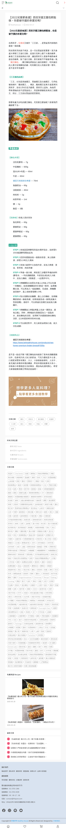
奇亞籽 (10, 473)
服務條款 (19, 771)
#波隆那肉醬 (46, 596)
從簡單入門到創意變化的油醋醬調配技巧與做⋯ (27, 747)
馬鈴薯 (25, 485)
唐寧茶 (10, 623)
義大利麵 (32, 531)
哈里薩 (18, 627)
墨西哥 (15, 516)
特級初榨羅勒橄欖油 (41, 558)
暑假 (45, 512)
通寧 (16, 500)
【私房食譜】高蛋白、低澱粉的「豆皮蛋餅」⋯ (27, 743)
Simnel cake (12, 647)
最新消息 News (16, 446)
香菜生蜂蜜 (12, 654)
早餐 (9, 608)
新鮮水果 (39, 512)
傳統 (34, 581)
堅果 (24, 627)
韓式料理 (22, 647)
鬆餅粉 (49, 631)
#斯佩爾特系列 (13, 612)
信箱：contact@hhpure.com (12, 799)
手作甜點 (31, 616)
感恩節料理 (39, 623)
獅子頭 (26, 489)
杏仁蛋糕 (52, 643)
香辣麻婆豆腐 (37, 519)
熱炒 (47, 527)
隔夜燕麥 (55, 604)
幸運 (29, 424)
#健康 (55, 608)
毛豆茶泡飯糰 (34, 639)
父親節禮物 (22, 616)
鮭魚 (14, 489)
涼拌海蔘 (11, 546)
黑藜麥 (29, 481)
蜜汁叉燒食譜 (52, 523)
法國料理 (18, 539)
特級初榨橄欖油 (43, 473)
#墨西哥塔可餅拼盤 (36, 604)
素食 (21, 612)
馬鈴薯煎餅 (19, 662)
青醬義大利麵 (41, 531)
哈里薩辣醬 (52, 477)
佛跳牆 (10, 631)
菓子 (23, 581)
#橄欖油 (32, 600)
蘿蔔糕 (10, 496)
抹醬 (40, 516)
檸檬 (9, 504)
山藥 (37, 631)
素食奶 (49, 562)
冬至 (46, 627)
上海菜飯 (11, 481)
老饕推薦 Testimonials (18, 459)
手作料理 (41, 612)
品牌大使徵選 (41, 771)
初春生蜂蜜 (12, 635)
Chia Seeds (19, 473)
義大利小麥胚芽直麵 (15, 666)
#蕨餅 (29, 589)
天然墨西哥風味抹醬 (15, 519)
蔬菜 (9, 535)
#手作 (19, 593)
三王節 (13, 424)
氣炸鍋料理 (12, 527)
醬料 (56, 504)
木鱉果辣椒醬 (39, 527)
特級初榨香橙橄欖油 (36, 654)
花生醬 (10, 585)
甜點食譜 (50, 493)
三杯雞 (53, 558)
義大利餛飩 (22, 635)
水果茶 (41, 508)
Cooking (11, 581)
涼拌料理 (50, 543)
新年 (38, 477)
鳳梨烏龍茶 (44, 639)
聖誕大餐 (32, 535)
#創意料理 (42, 589)
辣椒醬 (30, 527)
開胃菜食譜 (31, 546)
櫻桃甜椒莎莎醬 (50, 654)
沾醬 (23, 546)
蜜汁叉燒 (36, 523)
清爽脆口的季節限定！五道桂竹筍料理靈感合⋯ (27, 756)
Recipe (46, 577)
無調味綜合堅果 (27, 562)
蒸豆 (14, 535)
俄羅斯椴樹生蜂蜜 (26, 504)
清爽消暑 (30, 512)
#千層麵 (10, 600)
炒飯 (9, 516)
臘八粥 (17, 631)
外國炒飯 (33, 516)
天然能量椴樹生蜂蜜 (41, 554)
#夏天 (10, 596)
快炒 (53, 527)
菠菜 (29, 647)
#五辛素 (26, 596)
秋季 (9, 573)
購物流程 (12, 780)
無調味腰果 (12, 566)
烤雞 (52, 473)
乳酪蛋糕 (55, 616)
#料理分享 (50, 600)
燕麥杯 (47, 604)
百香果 (15, 504)
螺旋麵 (55, 650)
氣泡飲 (10, 500)
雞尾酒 (38, 500)
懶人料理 (48, 539)
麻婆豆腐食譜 (48, 519)
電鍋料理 (25, 631)
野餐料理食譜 (12, 550)
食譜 (26, 473)
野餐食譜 (22, 550)
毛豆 (14, 620)
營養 (45, 569)
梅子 (40, 647)
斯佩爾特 (49, 623)
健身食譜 (21, 554)
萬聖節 (49, 566)
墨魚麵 (41, 658)
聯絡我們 (5, 771)
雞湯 (19, 485)
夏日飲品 (34, 508)
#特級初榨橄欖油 (21, 600)
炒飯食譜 (47, 516)
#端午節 (21, 589)
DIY (43, 493)
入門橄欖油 (44, 662)
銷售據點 (26, 771)
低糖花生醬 (22, 493)
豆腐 (21, 523)
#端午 (50, 589)
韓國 (18, 581)
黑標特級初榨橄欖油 (22, 508)
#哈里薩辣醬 (12, 604)
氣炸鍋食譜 (22, 527)
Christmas (38, 577)
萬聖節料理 (12, 569)
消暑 (56, 512)
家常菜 (10, 523)
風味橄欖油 (12, 485)
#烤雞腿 (10, 627)
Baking (53, 577)
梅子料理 (29, 650)
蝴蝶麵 (35, 662)
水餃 (17, 546)
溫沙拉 (51, 531)
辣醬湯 (10, 543)
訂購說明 (19, 780)
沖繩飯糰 (31, 550)
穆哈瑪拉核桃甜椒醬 (15, 639)
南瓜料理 (26, 569)
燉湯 (54, 539)
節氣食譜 (54, 639)
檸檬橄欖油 (22, 535)
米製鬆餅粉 (24, 658)
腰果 (43, 562)
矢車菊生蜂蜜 (28, 623)
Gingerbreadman (25, 577)
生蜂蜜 (28, 523)
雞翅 (9, 493)
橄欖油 (33, 473)
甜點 (14, 493)
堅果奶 (37, 562)
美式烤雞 (11, 477)
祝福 (37, 424)
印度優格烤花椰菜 (34, 643)
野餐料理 (53, 546)
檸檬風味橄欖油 (35, 485)
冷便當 (15, 658)
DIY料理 (48, 650)
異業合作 (33, 771)
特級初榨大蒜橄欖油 (20, 558)
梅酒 (50, 647)
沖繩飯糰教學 (40, 550)
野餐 (45, 546)
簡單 (31, 573)
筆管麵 (10, 662)
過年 (28, 581)
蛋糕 (37, 616)
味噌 (30, 558)
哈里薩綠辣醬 (19, 650)
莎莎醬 (10, 650)
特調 (14, 512)
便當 (9, 658)
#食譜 (25, 593)
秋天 (56, 569)
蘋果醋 (33, 489)
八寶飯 (36, 481)
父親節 (49, 612)
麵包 (21, 419)
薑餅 (14, 577)
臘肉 (23, 481)
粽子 (41, 650)
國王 (21, 424)
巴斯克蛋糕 (45, 616)
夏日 (51, 512)
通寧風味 (22, 512)
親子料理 (54, 573)
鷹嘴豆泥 (35, 566)
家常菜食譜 (48, 496)
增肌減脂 (29, 554)
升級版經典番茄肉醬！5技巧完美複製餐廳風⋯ (26, 752)
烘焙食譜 (46, 573)
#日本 (35, 589)
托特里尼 (40, 635)
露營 (36, 650)
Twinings (18, 623)
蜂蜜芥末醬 (48, 504)
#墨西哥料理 (23, 604)
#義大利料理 (35, 596)
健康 (17, 562)
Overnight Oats (44, 608)
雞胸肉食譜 (12, 554)
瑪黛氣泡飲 (50, 508)
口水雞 (17, 543)
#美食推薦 (40, 600)
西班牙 (30, 419)
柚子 (20, 620)
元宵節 (51, 581)
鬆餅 (42, 631)
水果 (9, 512)
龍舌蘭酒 (52, 500)
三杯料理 (11, 562)
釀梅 (34, 647)
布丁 (34, 612)
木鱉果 (10, 539)
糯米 (42, 481)
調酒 (44, 500)
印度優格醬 (22, 643)
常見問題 (5, 780)
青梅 (45, 647)
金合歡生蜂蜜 (22, 654)
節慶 (45, 424)
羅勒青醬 (23, 531)
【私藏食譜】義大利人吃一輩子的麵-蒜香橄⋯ (26, 739)
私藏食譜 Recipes (16, 454)
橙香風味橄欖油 (34, 493)
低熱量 (52, 627)
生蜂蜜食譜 (38, 504)
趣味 (9, 577)
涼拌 (33, 543)
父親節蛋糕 (12, 616)
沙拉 (44, 485)
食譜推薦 (16, 608)
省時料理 (33, 658)
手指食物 (28, 662)
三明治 (40, 627)
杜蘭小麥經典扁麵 (30, 666)
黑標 (20, 489)
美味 (51, 569)
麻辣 (16, 523)
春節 (33, 477)
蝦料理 (10, 531)
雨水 (25, 639)
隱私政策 (12, 771)
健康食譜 (33, 608)
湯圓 (39, 581)
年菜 (9, 489)
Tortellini (31, 635)
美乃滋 (10, 508)
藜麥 (17, 481)
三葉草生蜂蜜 (43, 620)
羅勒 (16, 531)
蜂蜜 (39, 489)
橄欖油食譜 (17, 573)
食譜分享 (25, 608)
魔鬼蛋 (39, 546)
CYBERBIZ (56, 821)
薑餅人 (38, 573)
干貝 (44, 477)
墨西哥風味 (24, 516)
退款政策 (26, 780)
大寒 (31, 631)
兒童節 (51, 419)
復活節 (44, 643)
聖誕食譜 (40, 535)
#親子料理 (11, 593)
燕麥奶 (28, 612)
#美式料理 (17, 596)
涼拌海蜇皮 (41, 543)
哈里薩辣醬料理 (28, 539)
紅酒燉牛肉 (49, 535)
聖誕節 (27, 477)
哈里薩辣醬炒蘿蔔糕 (22, 496)
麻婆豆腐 (27, 519)
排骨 (48, 481)
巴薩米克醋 (52, 485)
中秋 (9, 620)
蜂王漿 (43, 523)
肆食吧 (52, 620)
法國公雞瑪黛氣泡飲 (27, 500)
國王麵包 (41, 419)
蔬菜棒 (39, 569)
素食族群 (26, 566)
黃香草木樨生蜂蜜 (30, 620)
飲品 (19, 566)
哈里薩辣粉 (32, 627)
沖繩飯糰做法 (52, 550)
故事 (12, 428)
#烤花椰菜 (48, 593)
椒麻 (9, 558)
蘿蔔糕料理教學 (36, 496)
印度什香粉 (12, 643)
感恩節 (25, 573)
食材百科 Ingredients (18, 450)
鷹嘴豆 (42, 566)
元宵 (45, 581)
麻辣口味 (54, 554)
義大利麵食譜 (50, 658)
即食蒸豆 (39, 539)
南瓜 (19, 569)
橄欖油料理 (25, 543)
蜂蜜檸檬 (19, 477)
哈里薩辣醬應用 (48, 489)
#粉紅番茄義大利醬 (36, 593)
